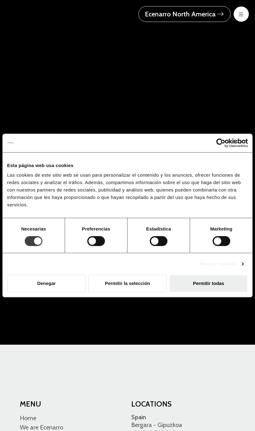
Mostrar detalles (218, 263)
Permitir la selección (127, 283)
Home (28, 418)
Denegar (46, 283)
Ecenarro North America (184, 14)
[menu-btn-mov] (241, 14)
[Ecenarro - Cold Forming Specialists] (45, 13)
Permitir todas (208, 283)
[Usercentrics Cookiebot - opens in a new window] (221, 143)
